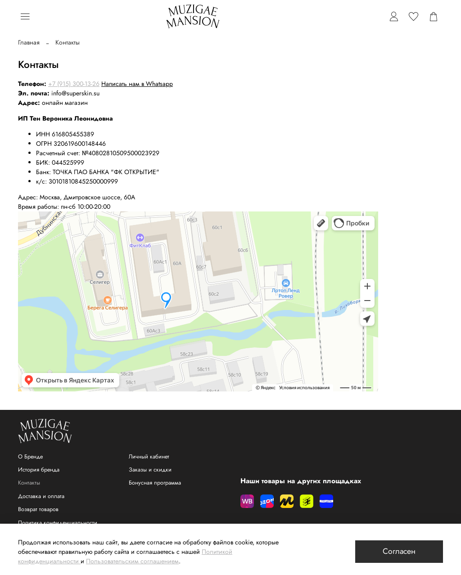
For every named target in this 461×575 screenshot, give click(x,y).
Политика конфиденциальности (57, 523)
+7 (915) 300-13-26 (73, 83)
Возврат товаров (38, 509)
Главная (29, 42)
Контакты (29, 483)
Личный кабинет (149, 457)
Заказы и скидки (150, 470)
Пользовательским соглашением (132, 561)
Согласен (399, 551)
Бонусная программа (155, 483)
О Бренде (30, 457)
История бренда (38, 470)
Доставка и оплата (41, 496)
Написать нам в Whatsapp (137, 83)
